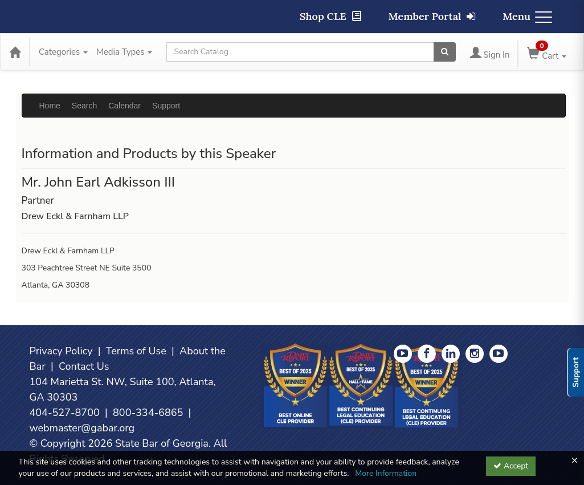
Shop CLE (330, 16)
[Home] (15, 52)
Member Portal (432, 16)
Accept (510, 465)
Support (166, 105)
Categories (63, 52)
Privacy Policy (61, 351)
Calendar (124, 105)
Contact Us (84, 366)
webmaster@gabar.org (82, 428)
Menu (527, 16)
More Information (385, 473)
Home (49, 105)
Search (84, 105)
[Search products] (445, 52)
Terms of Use (136, 351)
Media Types (124, 52)
